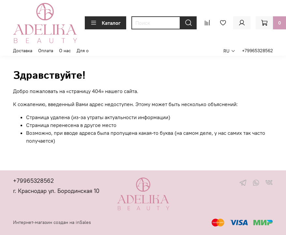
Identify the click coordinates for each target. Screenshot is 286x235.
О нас (65, 51)
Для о (83, 51)
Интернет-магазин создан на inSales (52, 222)
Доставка (22, 51)
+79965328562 (257, 51)
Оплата (45, 51)
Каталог (105, 23)
